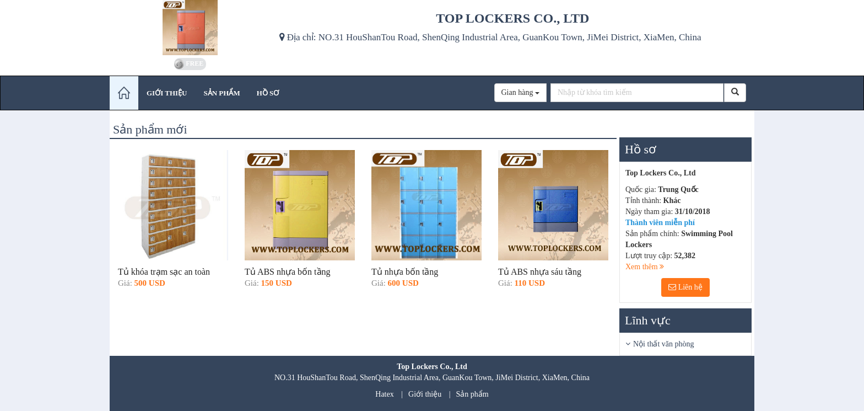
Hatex (384, 394)
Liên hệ (685, 287)
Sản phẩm (472, 394)
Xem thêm (644, 267)
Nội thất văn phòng (663, 344)
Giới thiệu (424, 394)
